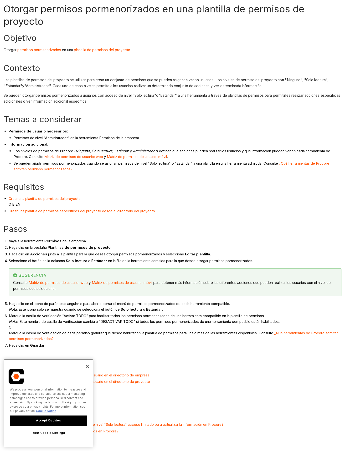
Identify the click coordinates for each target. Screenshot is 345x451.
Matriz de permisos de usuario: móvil (137, 156)
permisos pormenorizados (39, 50)
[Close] (87, 366)
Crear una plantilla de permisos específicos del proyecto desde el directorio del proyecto (82, 211)
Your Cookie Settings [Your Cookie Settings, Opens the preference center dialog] (48, 433)
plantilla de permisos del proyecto (102, 50)
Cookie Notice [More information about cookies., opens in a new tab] (46, 411)
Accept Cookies (48, 420)
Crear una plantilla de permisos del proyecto (45, 198)
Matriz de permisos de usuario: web (73, 156)
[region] (48, 403)
